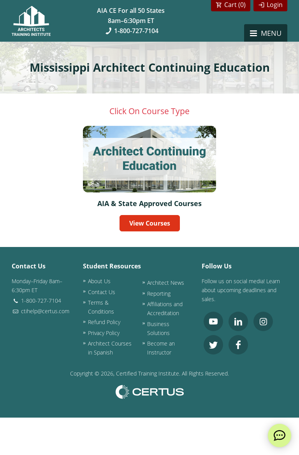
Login (275, 4)
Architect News (165, 282)
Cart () (235, 4)
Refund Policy (104, 322)
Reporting (159, 293)
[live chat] (279, 435)
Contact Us (101, 292)
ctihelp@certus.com (40, 311)
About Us (99, 281)
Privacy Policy (104, 333)
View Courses (149, 223)
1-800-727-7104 (131, 30)
